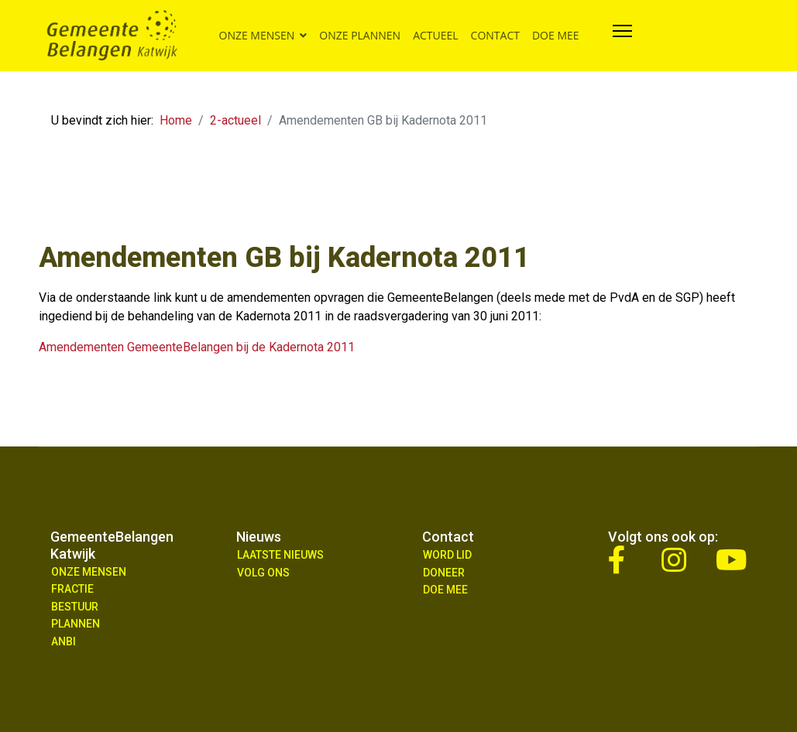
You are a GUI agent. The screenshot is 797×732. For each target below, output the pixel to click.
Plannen (75, 623)
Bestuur (74, 606)
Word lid (447, 555)
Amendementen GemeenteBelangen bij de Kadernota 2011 (197, 347)
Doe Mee (445, 589)
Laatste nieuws (280, 555)
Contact (495, 35)
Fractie (72, 589)
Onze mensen (257, 35)
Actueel (435, 35)
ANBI (63, 641)
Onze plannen (359, 35)
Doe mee (555, 35)
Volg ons (263, 572)
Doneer (444, 572)
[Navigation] (622, 35)
